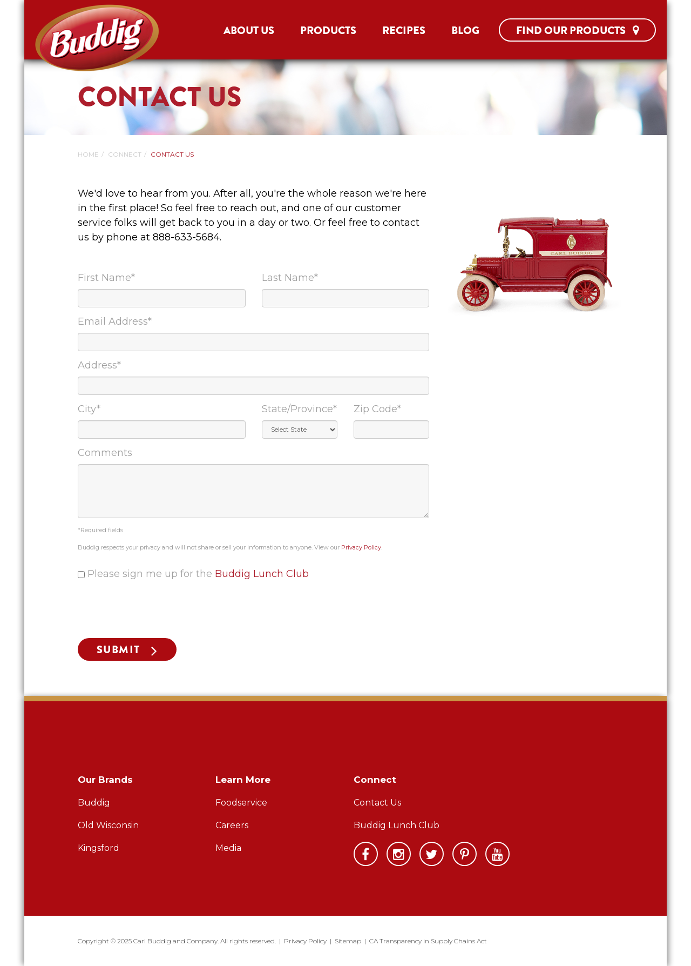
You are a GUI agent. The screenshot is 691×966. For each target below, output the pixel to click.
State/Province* (299, 409)
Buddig (94, 802)
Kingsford (98, 848)
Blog (465, 30)
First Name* (106, 278)
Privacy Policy (361, 547)
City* (89, 409)
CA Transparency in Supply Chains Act (428, 941)
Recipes (403, 30)
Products (328, 30)
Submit (118, 650)
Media (228, 848)
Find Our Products (577, 30)
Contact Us (377, 802)
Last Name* (290, 278)
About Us (248, 30)
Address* (99, 365)
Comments (105, 453)
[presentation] (160, 609)
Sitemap (348, 941)
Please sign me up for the (198, 574)
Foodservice (241, 802)
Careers (231, 825)
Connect (124, 154)
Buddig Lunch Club (262, 574)
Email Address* (115, 321)
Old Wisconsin (108, 825)
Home (88, 154)
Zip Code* (377, 409)
